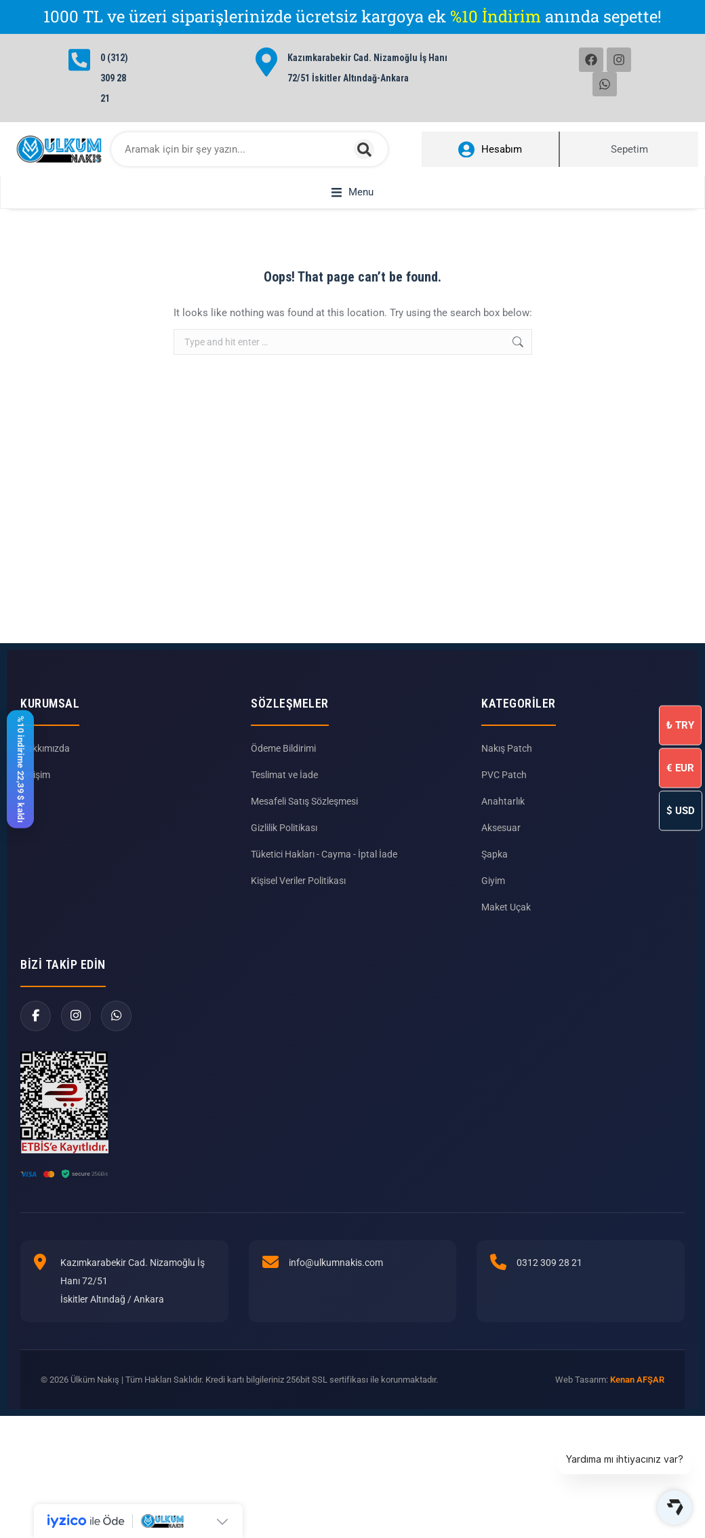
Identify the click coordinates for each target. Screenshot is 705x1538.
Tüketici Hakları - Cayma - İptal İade (324, 903)
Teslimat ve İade (284, 824)
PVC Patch (504, 824)
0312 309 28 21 (549, 1312)
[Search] (364, 149)
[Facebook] (35, 1065)
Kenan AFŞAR (637, 1429)
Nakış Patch (506, 797)
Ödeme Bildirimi (283, 797)
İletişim (35, 824)
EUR (680, 767)
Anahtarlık (503, 850)
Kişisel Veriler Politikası (298, 930)
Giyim (493, 930)
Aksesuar (501, 877)
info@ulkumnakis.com (336, 1312)
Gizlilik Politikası (284, 877)
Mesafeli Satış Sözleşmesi (304, 850)
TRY (680, 724)
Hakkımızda (45, 797)
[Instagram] (76, 1065)
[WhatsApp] (117, 1065)
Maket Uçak (506, 956)
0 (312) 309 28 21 (114, 78)
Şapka (494, 903)
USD (680, 810)
